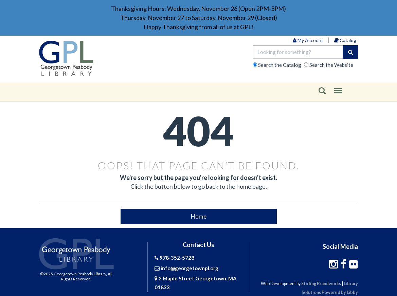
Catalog (345, 40)
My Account (308, 40)
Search (322, 91)
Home (198, 216)
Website (331, 65)
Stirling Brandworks (321, 283)
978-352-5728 (177, 258)
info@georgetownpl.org (189, 268)
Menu (338, 88)
